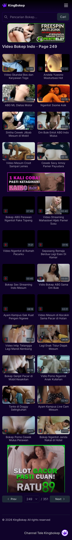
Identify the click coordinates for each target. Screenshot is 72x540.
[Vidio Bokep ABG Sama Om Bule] (53, 277)
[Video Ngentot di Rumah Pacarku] (18, 243)
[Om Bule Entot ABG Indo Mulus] (53, 124)
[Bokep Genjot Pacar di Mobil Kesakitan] (18, 368)
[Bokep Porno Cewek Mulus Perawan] (18, 429)
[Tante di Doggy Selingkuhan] (18, 398)
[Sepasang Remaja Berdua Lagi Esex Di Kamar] (53, 244)
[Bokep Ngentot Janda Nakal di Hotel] (53, 429)
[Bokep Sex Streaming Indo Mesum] (18, 277)
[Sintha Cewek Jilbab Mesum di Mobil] (18, 124)
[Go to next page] (60, 499)
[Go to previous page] (12, 499)
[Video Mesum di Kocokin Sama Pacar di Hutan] (53, 307)
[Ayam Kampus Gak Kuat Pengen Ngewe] (18, 307)
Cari (63, 17)
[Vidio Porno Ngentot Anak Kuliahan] (53, 368)
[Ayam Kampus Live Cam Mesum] (53, 398)
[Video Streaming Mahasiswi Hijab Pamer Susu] (53, 210)
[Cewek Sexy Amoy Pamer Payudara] (53, 155)
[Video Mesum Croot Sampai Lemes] (18, 155)
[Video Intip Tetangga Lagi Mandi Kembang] (18, 337)
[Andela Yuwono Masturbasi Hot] (53, 67)
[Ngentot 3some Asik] (53, 95)
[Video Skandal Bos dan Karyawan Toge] (18, 67)
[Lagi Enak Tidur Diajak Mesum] (53, 337)
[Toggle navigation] (66, 5)
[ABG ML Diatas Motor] (18, 95)
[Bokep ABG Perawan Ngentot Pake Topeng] (18, 209)
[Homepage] (13, 5)
